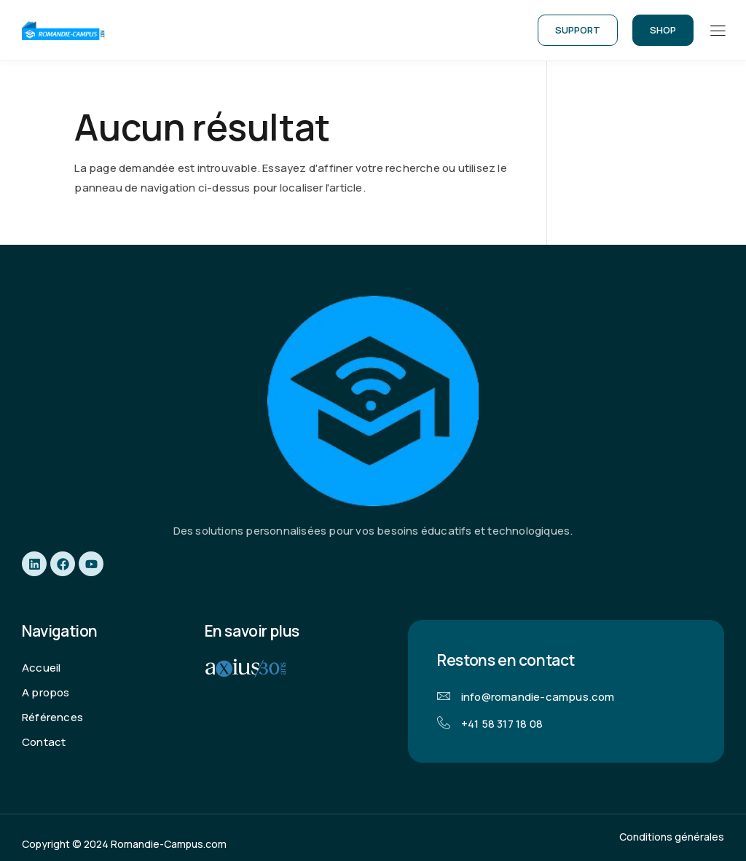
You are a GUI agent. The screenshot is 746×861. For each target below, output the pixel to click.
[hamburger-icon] (717, 31)
